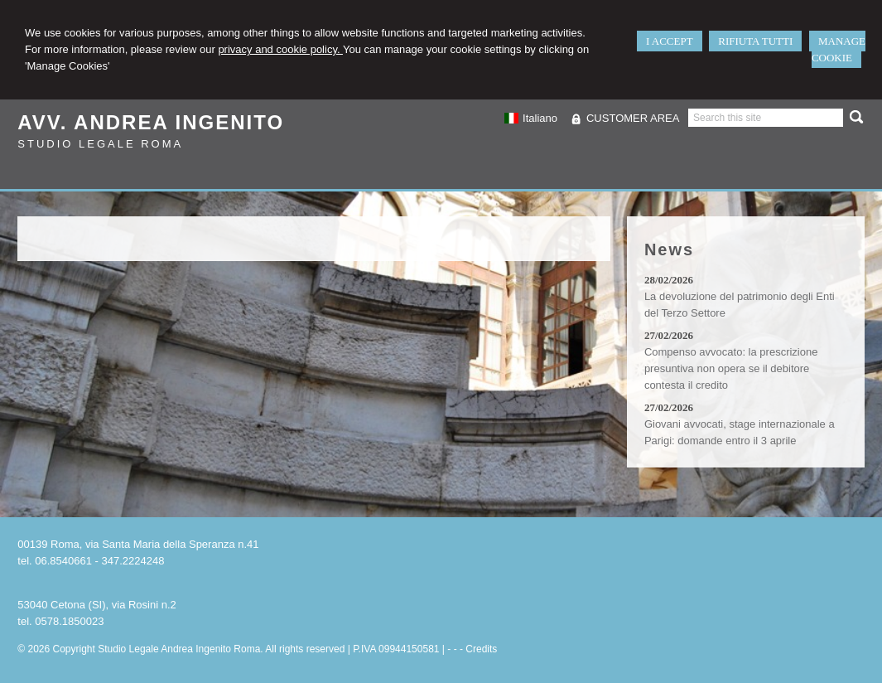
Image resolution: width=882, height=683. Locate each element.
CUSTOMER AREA (632, 118)
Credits (481, 649)
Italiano (530, 118)
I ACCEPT (669, 41)
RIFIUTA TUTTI (755, 41)
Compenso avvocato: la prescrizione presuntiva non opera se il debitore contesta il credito (731, 368)
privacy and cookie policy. (280, 49)
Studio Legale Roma (100, 144)
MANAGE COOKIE (838, 49)
